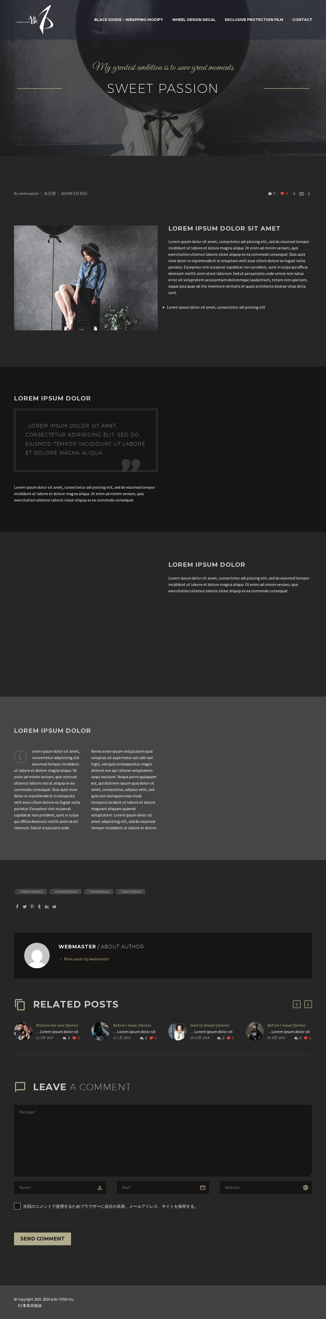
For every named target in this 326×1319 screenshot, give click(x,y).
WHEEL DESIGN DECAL (194, 19)
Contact (302, 19)
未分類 (50, 193)
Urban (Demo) (131, 891)
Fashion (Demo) (32, 891)
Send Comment (42, 1239)
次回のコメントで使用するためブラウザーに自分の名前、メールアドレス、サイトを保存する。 (110, 1206)
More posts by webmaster (86, 958)
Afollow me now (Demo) (57, 1025)
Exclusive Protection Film (254, 19)
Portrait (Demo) (66, 891)
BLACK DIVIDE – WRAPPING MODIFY (128, 19)
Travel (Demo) (99, 891)
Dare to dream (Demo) (209, 1025)
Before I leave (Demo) (132, 1025)
